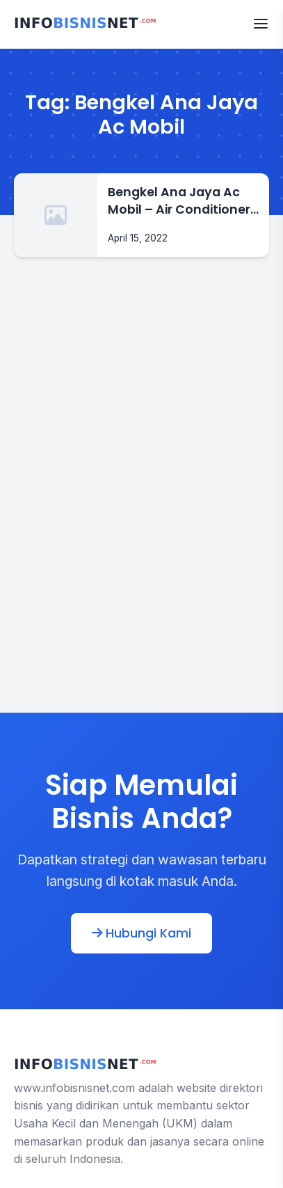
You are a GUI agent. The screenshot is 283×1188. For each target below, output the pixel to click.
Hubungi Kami (141, 933)
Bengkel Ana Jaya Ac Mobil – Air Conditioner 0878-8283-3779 (179, 201)
